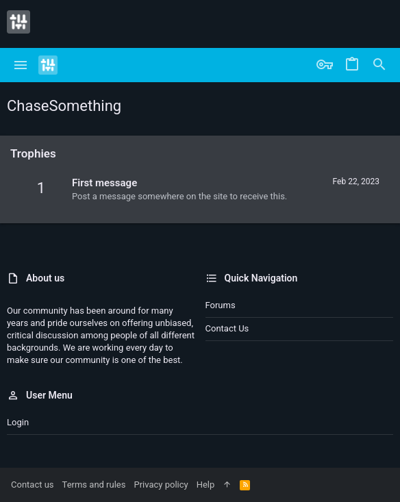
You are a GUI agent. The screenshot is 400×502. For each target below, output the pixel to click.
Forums (220, 305)
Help (206, 484)
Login (18, 422)
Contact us (227, 328)
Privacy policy (161, 484)
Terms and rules (94, 484)
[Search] (379, 65)
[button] (21, 65)
